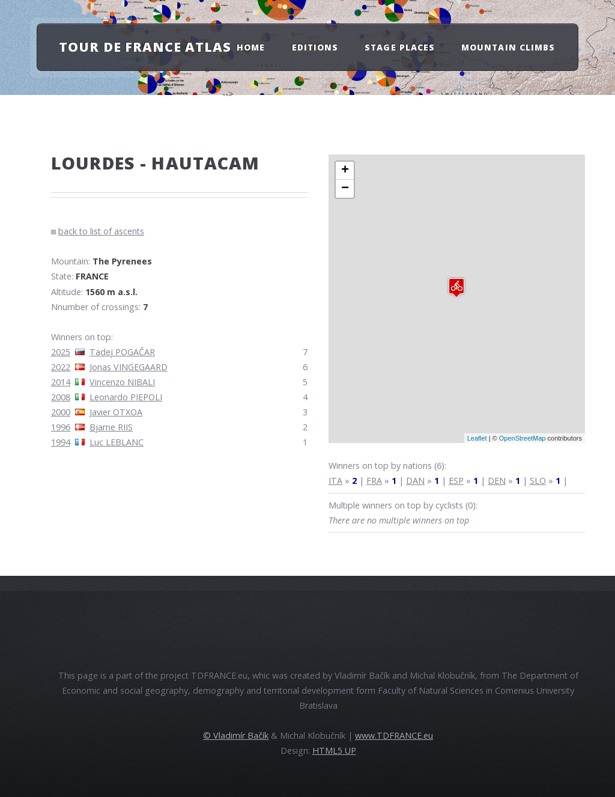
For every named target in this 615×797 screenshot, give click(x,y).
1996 (60, 427)
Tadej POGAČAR (122, 352)
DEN (497, 480)
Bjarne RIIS (111, 427)
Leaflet (477, 438)
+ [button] (345, 171)
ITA (335, 480)
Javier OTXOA (115, 412)
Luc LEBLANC (116, 442)
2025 (60, 352)
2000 (60, 412)
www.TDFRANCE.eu (394, 735)
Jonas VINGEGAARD (128, 367)
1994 (60, 442)
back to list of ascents (101, 231)
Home (251, 46)
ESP (456, 480)
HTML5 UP (334, 750)
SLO (538, 480)
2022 (60, 367)
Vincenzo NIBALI (122, 382)
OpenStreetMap (522, 438)
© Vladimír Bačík (235, 735)
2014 (60, 382)
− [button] (345, 189)
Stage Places (399, 46)
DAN (415, 480)
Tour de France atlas (145, 46)
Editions (315, 46)
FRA (374, 480)
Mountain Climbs (507, 46)
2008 (60, 397)
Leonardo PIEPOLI (125, 397)
